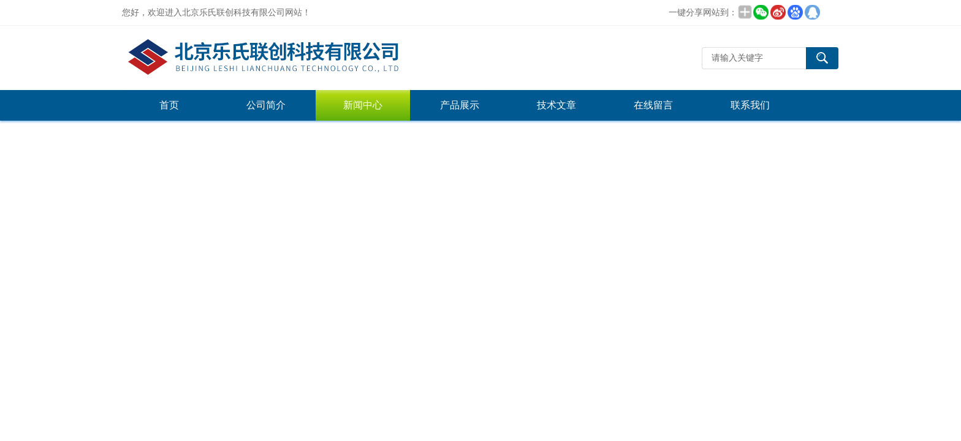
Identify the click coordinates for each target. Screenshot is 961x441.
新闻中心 (362, 105)
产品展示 (459, 105)
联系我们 (750, 105)
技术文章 (556, 105)
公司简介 (266, 105)
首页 (169, 105)
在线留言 (653, 105)
